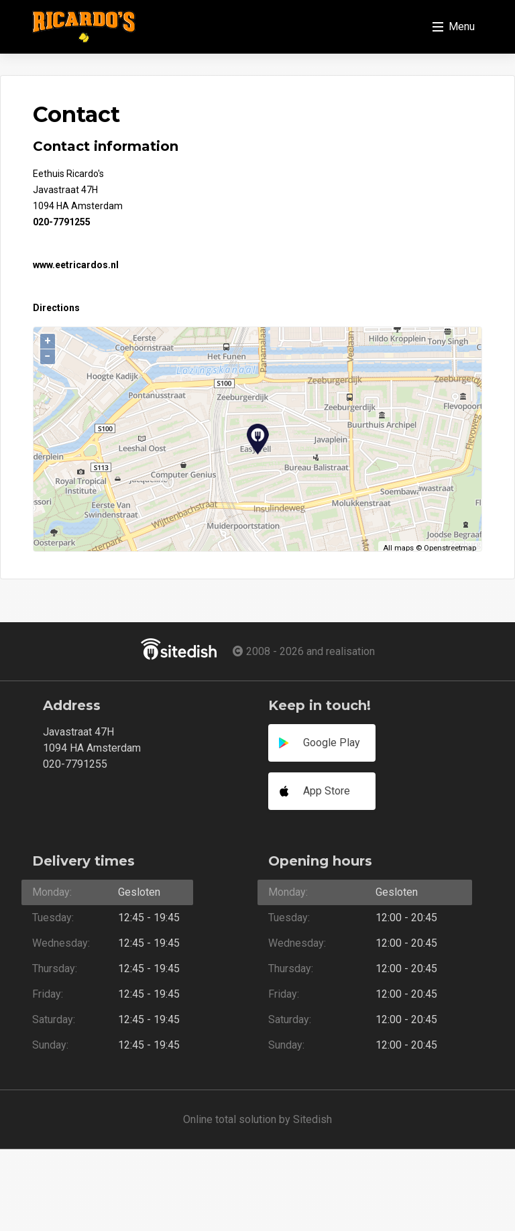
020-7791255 (62, 222)
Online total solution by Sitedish (257, 1119)
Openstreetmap (450, 548)
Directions (56, 307)
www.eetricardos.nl (76, 264)
